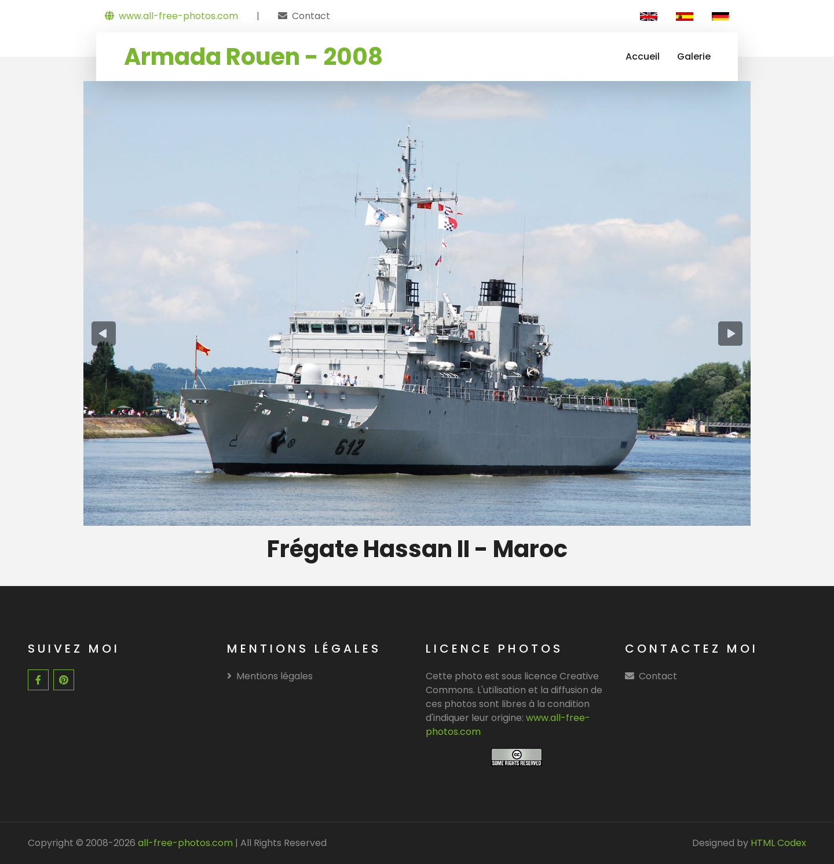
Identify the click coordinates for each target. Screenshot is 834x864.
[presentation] (103, 333)
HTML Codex (778, 843)
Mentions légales (270, 676)
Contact (311, 16)
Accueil (643, 56)
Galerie (694, 56)
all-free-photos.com (184, 843)
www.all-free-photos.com (171, 16)
